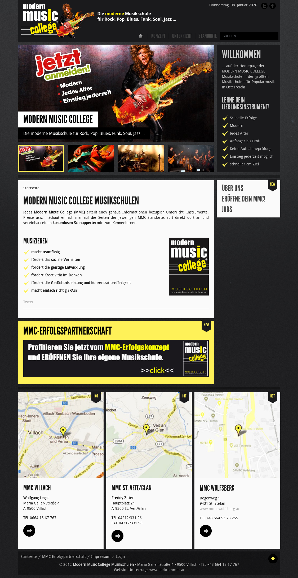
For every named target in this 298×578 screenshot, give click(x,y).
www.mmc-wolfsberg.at (219, 509)
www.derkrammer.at (166, 570)
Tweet (28, 302)
